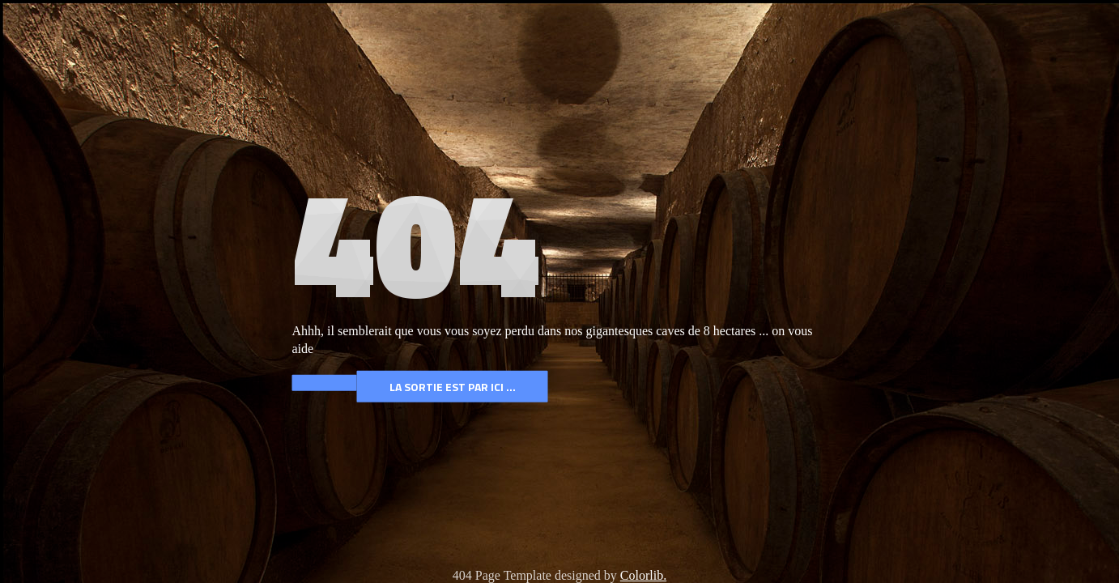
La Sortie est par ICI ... (452, 386)
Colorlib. (643, 575)
